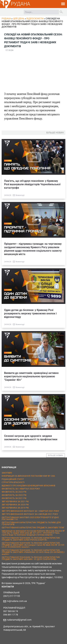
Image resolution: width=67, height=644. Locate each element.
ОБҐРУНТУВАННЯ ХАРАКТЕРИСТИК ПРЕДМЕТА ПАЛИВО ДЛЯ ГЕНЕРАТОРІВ (31, 523)
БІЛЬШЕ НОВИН (55, 455)
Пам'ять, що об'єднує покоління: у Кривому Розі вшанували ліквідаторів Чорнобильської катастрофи (32, 184)
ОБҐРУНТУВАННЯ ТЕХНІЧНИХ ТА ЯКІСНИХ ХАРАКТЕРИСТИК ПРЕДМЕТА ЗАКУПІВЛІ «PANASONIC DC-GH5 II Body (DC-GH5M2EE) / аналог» (33, 552)
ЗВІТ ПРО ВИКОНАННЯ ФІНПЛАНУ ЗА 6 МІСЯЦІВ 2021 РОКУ (30, 514)
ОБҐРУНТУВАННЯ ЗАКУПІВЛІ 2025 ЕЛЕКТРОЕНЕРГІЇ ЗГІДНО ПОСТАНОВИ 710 (30, 518)
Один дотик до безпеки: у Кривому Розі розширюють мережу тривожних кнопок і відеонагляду (30, 313)
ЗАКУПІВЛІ (7, 473)
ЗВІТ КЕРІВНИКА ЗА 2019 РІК (15, 508)
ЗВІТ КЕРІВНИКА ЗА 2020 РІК (15, 505)
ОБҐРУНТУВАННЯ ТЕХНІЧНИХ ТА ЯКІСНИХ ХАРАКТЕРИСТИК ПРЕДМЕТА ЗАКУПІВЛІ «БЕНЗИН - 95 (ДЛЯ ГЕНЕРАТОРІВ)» (31, 558)
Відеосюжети (35, 18)
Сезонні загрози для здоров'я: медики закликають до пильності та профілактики (30, 437)
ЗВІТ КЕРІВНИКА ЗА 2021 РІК (15, 501)
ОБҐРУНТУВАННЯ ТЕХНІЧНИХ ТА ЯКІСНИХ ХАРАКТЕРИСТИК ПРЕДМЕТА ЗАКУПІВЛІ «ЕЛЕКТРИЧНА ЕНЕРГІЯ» (31, 539)
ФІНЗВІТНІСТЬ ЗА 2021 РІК (14, 498)
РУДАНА (20, 4)
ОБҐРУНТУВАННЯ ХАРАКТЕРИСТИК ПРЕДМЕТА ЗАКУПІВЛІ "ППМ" (33, 527)
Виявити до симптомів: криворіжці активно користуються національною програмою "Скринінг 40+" (31, 376)
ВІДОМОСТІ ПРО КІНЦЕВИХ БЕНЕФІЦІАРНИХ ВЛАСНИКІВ (28, 486)
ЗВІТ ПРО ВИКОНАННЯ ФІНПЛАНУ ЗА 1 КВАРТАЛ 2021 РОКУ (30, 511)
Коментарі (20, 195)
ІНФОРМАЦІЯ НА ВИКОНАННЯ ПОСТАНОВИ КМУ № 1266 (28, 476)
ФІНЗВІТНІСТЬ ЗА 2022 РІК (14, 495)
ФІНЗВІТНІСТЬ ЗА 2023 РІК (14, 492)
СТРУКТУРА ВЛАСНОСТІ (13, 482)
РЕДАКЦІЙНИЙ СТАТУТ (13, 479)
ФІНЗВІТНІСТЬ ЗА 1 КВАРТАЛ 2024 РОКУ (21, 489)
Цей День (18, 18)
